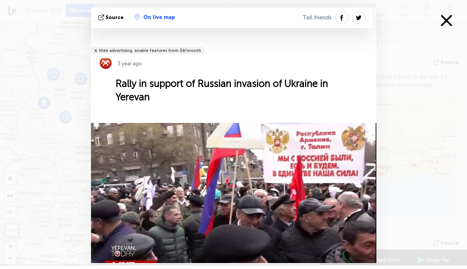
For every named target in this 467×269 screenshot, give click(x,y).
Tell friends (317, 17)
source (111, 17)
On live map (155, 17)
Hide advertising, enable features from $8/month (150, 50)
